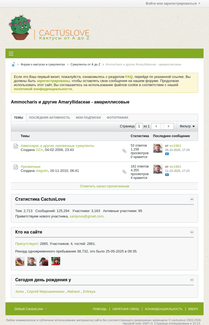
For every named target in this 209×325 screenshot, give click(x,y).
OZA (39, 150)
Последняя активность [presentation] (49, 117)
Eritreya (89, 291)
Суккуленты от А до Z (85, 64)
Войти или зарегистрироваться (173, 3)
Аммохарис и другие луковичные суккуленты (57, 146)
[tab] (18, 117)
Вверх (193, 309)
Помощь (100, 309)
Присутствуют (26, 244)
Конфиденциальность (164, 309)
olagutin (42, 171)
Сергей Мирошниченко (45, 291)
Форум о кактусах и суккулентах (43, 64)
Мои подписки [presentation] (88, 117)
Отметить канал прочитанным (104, 186)
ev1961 (175, 146)
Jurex (19, 291)
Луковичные (31, 167)
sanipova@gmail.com (86, 216)
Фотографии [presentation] (117, 117)
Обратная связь (125, 309)
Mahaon (73, 291)
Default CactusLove (30, 309)
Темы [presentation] (18, 117)
